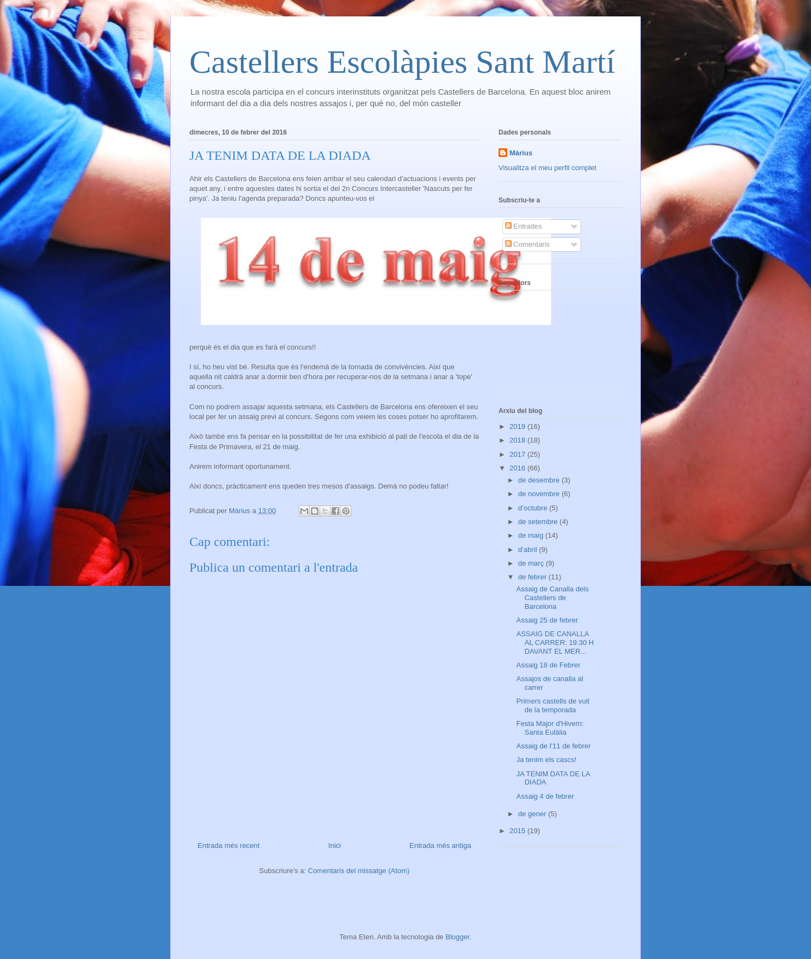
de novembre (540, 494)
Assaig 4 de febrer (545, 796)
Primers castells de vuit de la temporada (552, 705)
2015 (518, 831)
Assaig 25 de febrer (547, 620)
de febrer (533, 577)
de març (532, 563)
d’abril (528, 549)
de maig (532, 535)
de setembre (539, 522)
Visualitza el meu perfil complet (547, 168)
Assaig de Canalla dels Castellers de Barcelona (552, 597)
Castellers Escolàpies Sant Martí (402, 62)
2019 (518, 426)
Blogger (457, 937)
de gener (533, 814)
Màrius (520, 153)
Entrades (523, 226)
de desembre (540, 480)
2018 (518, 440)
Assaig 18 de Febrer (548, 665)
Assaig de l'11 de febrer (553, 746)
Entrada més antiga (440, 845)
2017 (518, 454)
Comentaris (527, 244)
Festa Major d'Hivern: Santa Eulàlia (549, 727)
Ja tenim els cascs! (546, 759)
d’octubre (533, 508)
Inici (334, 845)
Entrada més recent (228, 845)
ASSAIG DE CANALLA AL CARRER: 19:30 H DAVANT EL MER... (555, 642)
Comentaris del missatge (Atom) (359, 871)
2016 (518, 468)
